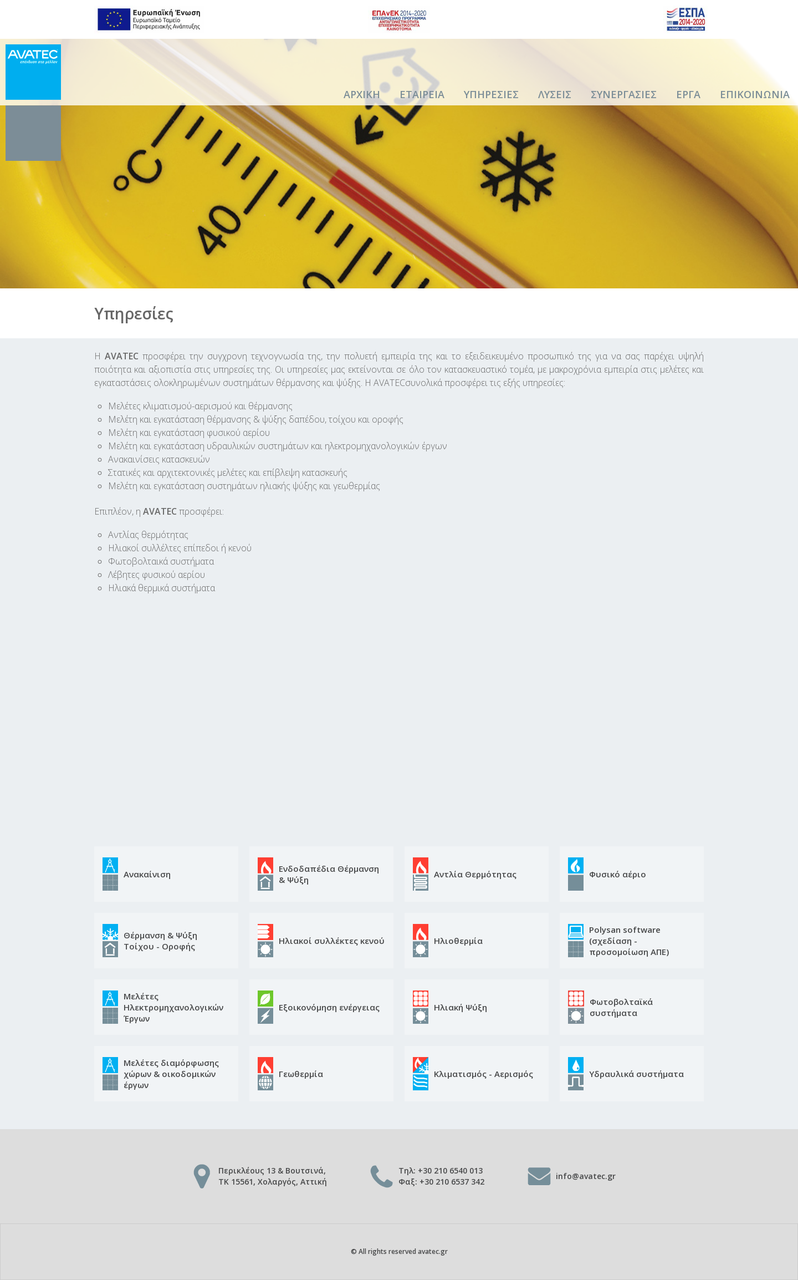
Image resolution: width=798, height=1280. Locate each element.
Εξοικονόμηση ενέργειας (329, 1007)
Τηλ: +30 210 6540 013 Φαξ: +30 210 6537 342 (441, 1176)
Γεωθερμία (301, 1073)
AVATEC (33, 102)
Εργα (688, 94)
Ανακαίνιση (147, 874)
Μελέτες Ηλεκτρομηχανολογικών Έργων (173, 1007)
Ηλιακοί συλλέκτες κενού (332, 940)
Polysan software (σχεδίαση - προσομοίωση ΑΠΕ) (629, 940)
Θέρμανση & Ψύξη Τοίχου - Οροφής (160, 940)
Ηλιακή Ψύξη (460, 1007)
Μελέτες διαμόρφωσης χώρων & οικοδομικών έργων (171, 1073)
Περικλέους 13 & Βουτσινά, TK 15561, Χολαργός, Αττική (272, 1176)
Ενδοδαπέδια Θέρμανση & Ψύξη (329, 874)
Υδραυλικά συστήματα (636, 1073)
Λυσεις (554, 94)
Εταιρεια (422, 94)
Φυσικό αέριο (617, 874)
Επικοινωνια (755, 94)
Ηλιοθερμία (458, 940)
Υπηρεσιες (491, 94)
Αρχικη (362, 94)
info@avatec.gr (586, 1176)
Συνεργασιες (624, 94)
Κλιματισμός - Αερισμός (483, 1073)
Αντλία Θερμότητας (475, 874)
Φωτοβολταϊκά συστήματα (621, 1007)
